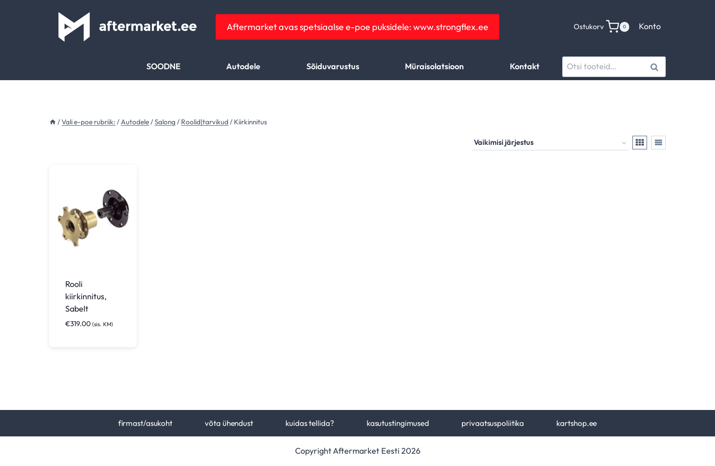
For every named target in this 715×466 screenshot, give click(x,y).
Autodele (243, 66)
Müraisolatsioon (434, 66)
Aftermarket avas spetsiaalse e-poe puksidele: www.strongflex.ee (357, 26)
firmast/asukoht (145, 423)
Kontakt (524, 66)
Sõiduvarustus (332, 66)
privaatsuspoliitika (492, 423)
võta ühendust (229, 423)
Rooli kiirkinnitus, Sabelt (86, 296)
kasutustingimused (398, 423)
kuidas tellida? (309, 423)
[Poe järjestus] (549, 143)
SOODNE (163, 66)
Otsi (655, 66)
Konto (650, 26)
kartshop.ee (576, 423)
